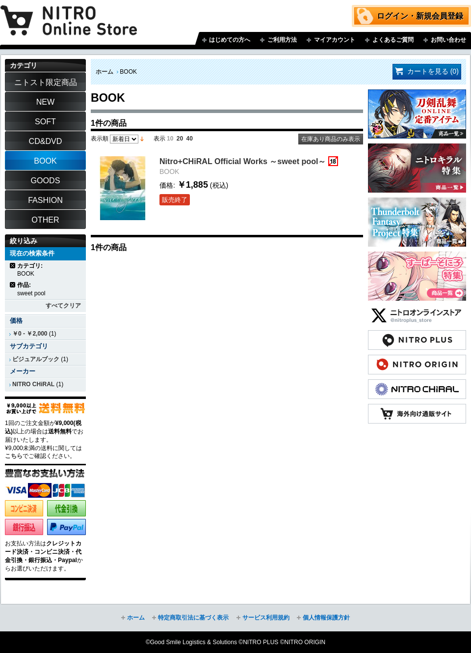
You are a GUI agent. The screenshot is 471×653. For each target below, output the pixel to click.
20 (180, 138)
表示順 (99, 138)
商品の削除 (13, 265)
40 (189, 138)
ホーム (104, 71)
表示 (159, 138)
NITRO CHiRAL (33, 384)
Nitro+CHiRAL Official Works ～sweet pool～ (242, 161)
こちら (14, 456)
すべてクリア (63, 305)
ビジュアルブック (35, 359)
